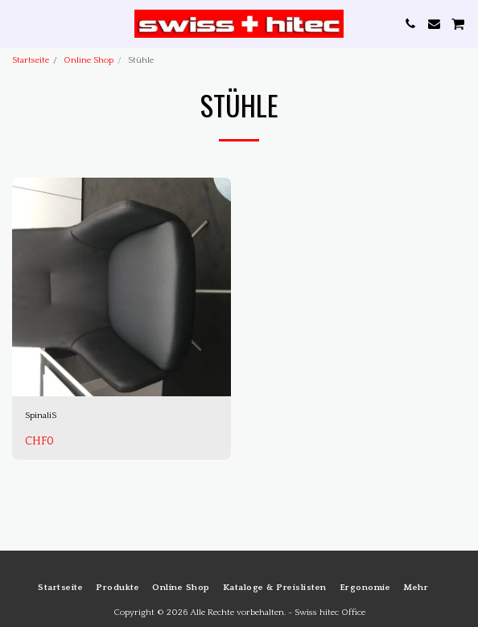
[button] (17, 23)
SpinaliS (40, 415)
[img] (121, 287)
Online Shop (88, 60)
